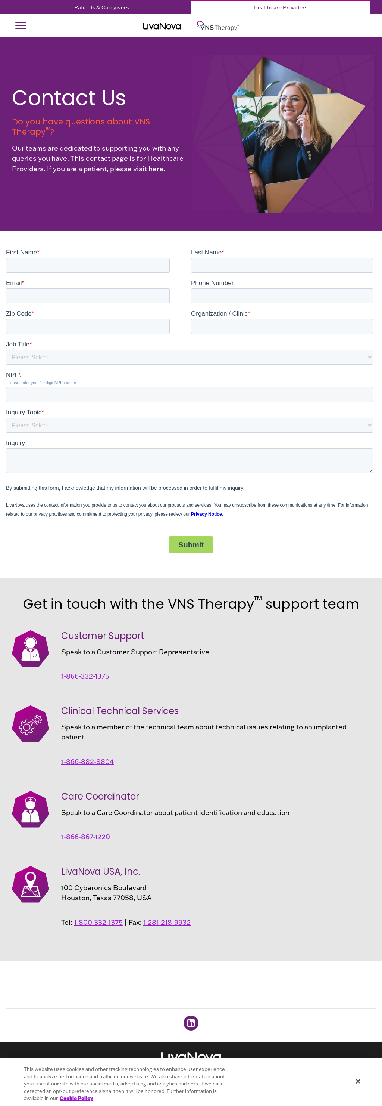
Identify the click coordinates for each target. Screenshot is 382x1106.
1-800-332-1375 (98, 922)
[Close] (358, 1081)
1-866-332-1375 (85, 675)
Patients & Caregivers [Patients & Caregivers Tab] (101, 7)
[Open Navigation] (21, 25)
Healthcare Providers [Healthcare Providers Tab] (280, 7)
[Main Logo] (191, 25)
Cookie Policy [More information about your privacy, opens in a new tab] (76, 1098)
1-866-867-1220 (85, 836)
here (155, 168)
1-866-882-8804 (87, 761)
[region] (191, 1082)
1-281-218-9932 (167, 922)
